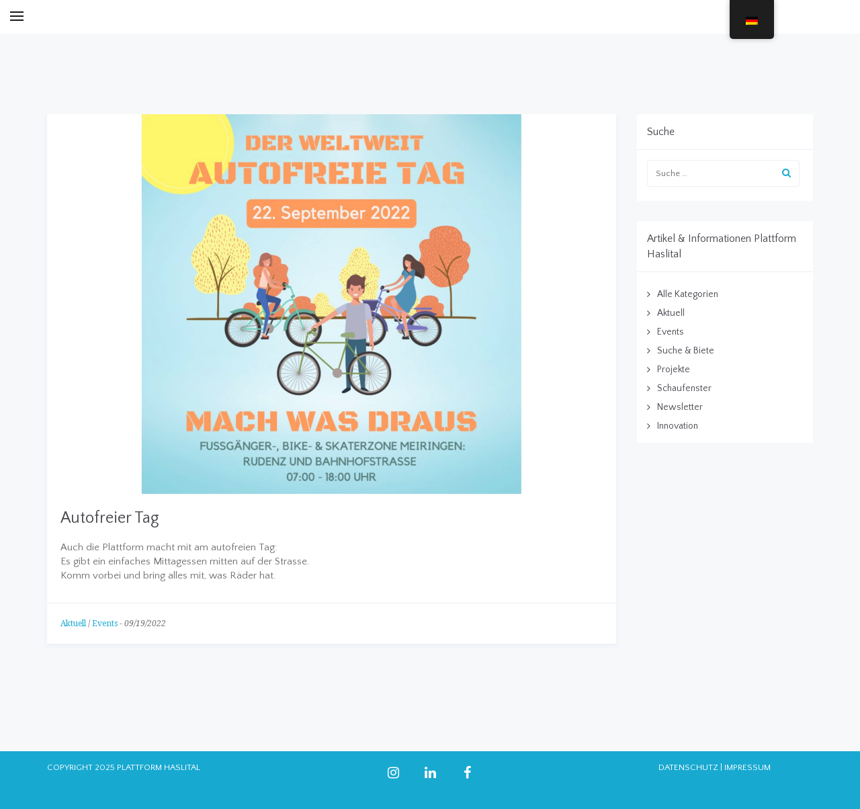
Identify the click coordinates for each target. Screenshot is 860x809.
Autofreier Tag (109, 518)
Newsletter (680, 407)
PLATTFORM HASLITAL (158, 767)
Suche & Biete (685, 350)
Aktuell (73, 623)
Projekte (673, 369)
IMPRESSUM (747, 767)
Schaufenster (684, 388)
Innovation (677, 426)
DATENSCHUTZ (688, 767)
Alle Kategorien (687, 294)
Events (105, 623)
